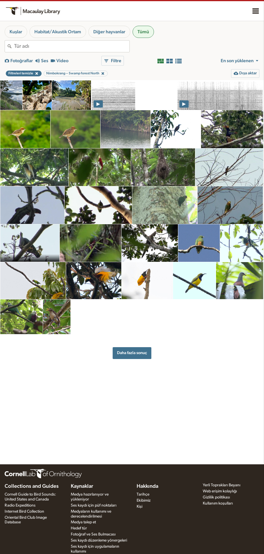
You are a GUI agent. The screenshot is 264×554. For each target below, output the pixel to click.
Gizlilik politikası (216, 497)
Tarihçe (143, 494)
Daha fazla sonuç (132, 353)
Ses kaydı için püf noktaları (93, 505)
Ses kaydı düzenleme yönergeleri (99, 540)
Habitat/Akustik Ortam (57, 32)
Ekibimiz (143, 500)
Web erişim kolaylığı (220, 491)
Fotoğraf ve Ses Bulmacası (93, 534)
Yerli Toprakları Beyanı (221, 485)
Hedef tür (79, 528)
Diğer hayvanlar (109, 32)
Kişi (139, 507)
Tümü (143, 32)
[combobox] (71, 46)
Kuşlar (16, 32)
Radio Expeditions (20, 505)
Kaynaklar (82, 486)
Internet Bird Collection (24, 511)
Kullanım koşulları (218, 503)
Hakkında (147, 486)
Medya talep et (83, 522)
